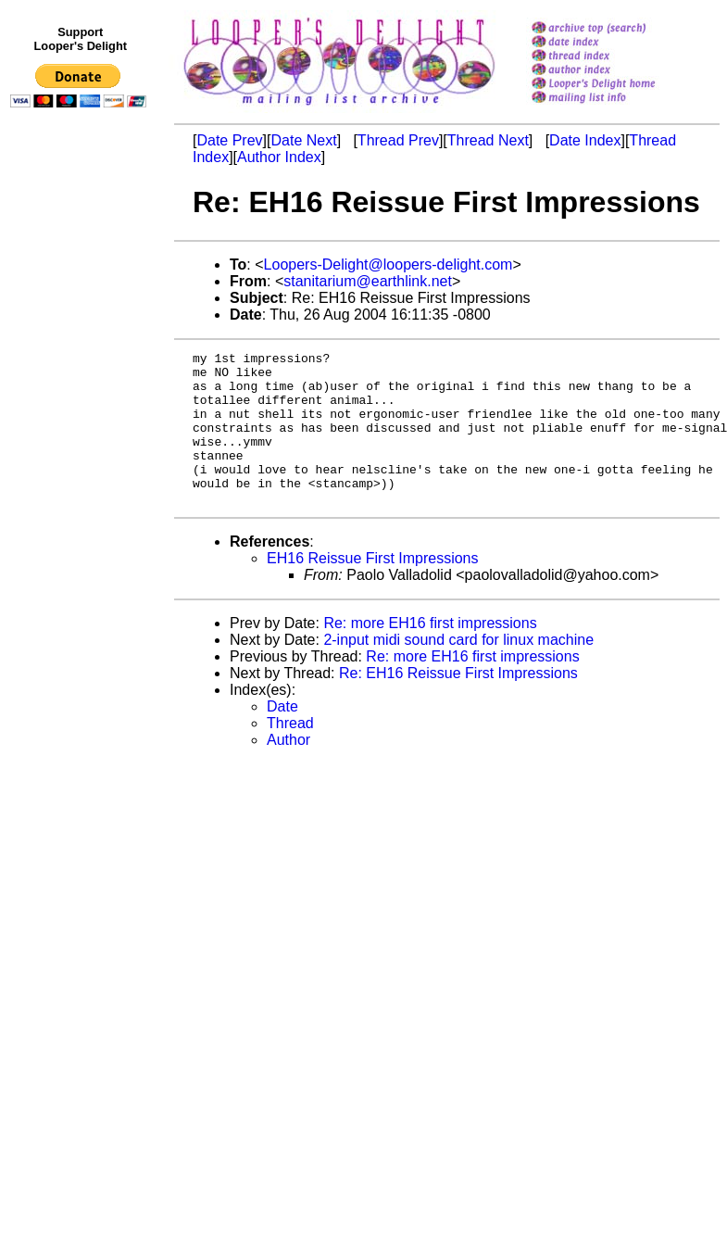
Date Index (584, 140)
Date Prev (229, 140)
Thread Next (488, 140)
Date (282, 737)
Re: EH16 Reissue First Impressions (458, 704)
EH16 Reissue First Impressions (373, 589)
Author (288, 770)
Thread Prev (398, 140)
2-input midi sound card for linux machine (458, 670)
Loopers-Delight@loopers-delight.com (388, 264)
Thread (290, 754)
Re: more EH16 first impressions (429, 653)
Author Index (279, 157)
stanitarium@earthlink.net (367, 281)
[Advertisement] (81, 497)
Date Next (303, 140)
